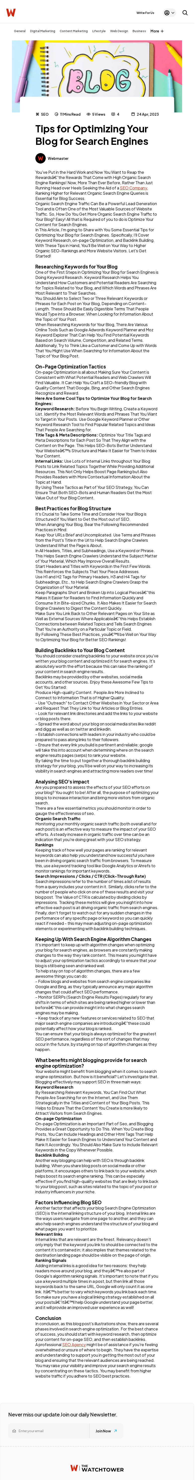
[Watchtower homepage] (97, 1468)
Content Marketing (74, 31)
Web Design (119, 31)
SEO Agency (74, 1344)
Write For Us (145, 13)
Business (139, 31)
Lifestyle (99, 31)
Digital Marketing (42, 31)
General (20, 31)
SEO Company (133, 187)
